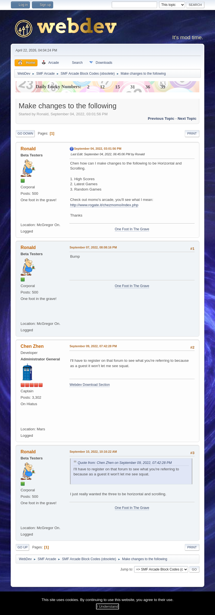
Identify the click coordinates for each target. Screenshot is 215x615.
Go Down (25, 133)
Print (192, 133)
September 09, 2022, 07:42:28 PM (93, 346)
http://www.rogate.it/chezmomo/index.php (104, 205)
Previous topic (161, 118)
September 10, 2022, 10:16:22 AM (93, 451)
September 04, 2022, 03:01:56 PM (97, 148)
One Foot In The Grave (132, 229)
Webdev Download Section (89, 385)
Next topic (186, 118)
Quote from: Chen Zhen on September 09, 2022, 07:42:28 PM (125, 463)
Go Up (22, 547)
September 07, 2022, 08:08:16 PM (93, 247)
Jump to (126, 569)
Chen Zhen (32, 346)
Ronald (28, 148)
